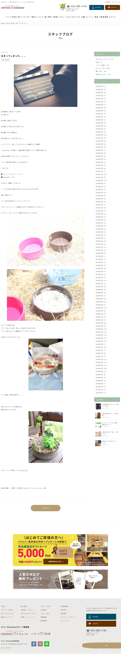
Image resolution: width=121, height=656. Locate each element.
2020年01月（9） (101, 314)
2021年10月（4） (101, 250)
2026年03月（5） (101, 89)
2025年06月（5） (101, 117)
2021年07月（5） (101, 259)
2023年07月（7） (101, 186)
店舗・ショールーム (27, 619)
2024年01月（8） (101, 168)
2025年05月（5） (101, 120)
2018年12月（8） (101, 353)
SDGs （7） (99, 62)
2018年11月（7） (101, 356)
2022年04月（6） (101, 232)
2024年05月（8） (101, 156)
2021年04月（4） (101, 268)
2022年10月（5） (101, 214)
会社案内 (107, 2)
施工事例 (24, 608)
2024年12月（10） (102, 135)
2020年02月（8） (101, 311)
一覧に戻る (45, 508)
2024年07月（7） (101, 150)
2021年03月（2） (101, 271)
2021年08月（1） (101, 256)
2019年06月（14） (102, 335)
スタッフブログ (10, 23)
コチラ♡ (25, 470)
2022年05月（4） (101, 229)
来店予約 (63, 612)
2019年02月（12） (102, 347)
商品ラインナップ (7, 619)
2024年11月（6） (101, 138)
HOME (3, 608)
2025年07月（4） (101, 114)
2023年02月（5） (101, 202)
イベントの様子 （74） (103, 65)
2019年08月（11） (102, 329)
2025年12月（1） (101, 98)
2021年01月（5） (101, 277)
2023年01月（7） (101, 205)
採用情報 (44, 623)
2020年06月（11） (102, 299)
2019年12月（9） (101, 317)
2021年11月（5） (101, 247)
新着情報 (44, 619)
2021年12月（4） (101, 244)
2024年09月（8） (101, 144)
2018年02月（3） (101, 383)
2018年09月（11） (102, 362)
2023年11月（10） (102, 174)
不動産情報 (64, 608)
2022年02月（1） (101, 238)
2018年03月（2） (101, 380)
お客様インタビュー (27, 612)
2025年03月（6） (101, 126)
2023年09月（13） (102, 180)
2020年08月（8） (101, 292)
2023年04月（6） (101, 195)
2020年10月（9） (101, 286)
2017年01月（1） (101, 393)
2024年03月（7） (101, 162)
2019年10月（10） (102, 323)
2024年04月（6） (101, 159)
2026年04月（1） (101, 86)
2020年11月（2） (101, 283)
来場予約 (114, 7)
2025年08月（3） (101, 111)
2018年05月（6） (101, 374)
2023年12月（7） (101, 171)
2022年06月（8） (101, 226)
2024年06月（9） (101, 153)
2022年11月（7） (101, 211)
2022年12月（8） (101, 208)
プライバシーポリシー (67, 619)
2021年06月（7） (101, 262)
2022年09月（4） (101, 217)
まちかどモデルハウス (28, 616)
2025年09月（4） (101, 108)
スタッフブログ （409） (103, 68)
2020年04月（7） (101, 305)
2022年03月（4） (101, 235)
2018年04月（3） (101, 377)
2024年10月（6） (101, 141)
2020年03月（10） (102, 308)
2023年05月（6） (101, 192)
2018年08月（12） (102, 365)
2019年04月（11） (102, 341)
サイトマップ (116, 2)
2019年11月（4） (101, 320)
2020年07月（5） (101, 296)
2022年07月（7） (101, 223)
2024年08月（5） (101, 147)
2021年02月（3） (101, 274)
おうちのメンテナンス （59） (105, 59)
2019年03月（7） (101, 344)
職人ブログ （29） (101, 71)
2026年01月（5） (101, 95)
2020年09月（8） (101, 290)
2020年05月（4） (101, 302)
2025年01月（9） (101, 132)
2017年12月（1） (101, 390)
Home (2, 23)
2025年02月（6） (101, 129)
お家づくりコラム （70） (104, 74)
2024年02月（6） (101, 165)
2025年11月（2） (101, 102)
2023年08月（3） (101, 183)
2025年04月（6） (101, 123)
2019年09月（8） (101, 326)
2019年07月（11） (102, 332)
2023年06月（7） (101, 189)
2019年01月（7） (101, 350)
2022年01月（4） (101, 241)
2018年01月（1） (101, 387)
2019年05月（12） (102, 338)
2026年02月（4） (101, 92)
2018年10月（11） (102, 359)
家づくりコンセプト (7, 616)
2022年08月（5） (101, 220)
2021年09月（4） (101, 253)
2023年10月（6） (101, 177)
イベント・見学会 (7, 612)
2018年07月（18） (102, 368)
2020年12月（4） (101, 280)
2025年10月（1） (101, 104)
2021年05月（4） (101, 265)
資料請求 (98, 7)
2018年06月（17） (102, 371)
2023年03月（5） (101, 199)
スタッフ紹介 (45, 616)
